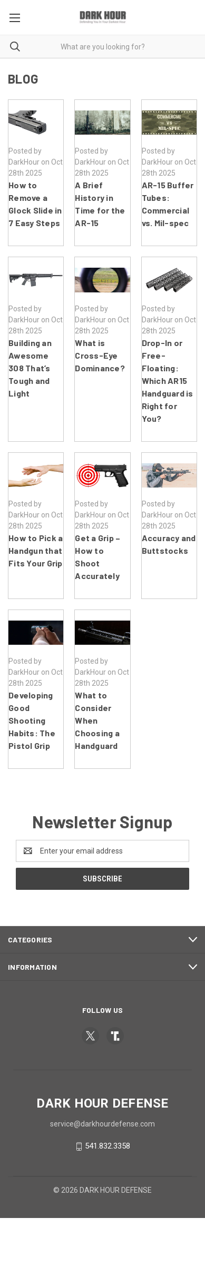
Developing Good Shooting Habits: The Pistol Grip (31, 720)
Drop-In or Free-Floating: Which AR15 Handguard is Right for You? (167, 380)
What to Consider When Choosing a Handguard (97, 720)
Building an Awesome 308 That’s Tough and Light (30, 368)
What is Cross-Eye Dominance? (100, 355)
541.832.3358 (107, 1146)
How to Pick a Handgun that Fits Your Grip (35, 550)
